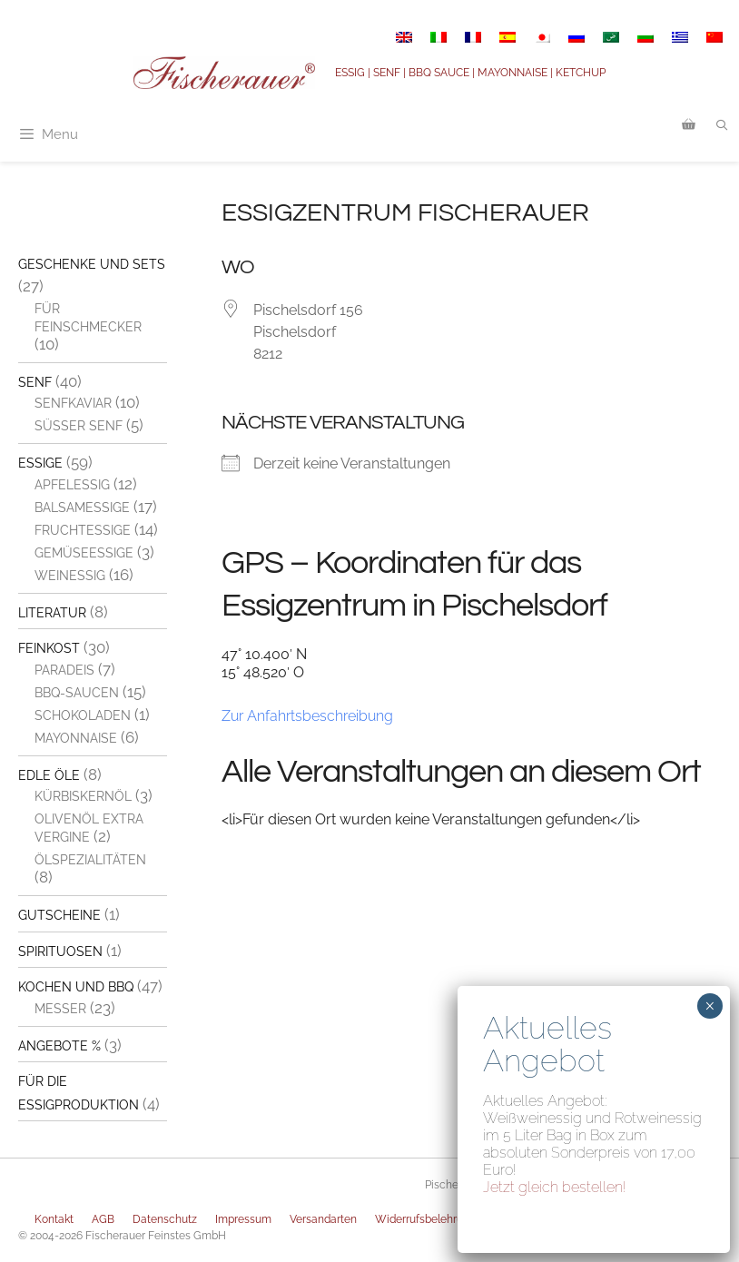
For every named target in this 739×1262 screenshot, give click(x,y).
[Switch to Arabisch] (611, 37)
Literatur (52, 613)
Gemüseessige (83, 553)
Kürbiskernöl (83, 796)
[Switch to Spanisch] (507, 37)
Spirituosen (60, 951)
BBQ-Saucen (76, 692)
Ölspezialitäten (90, 860)
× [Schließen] (709, 1006)
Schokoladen (82, 715)
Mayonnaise (75, 738)
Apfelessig (72, 485)
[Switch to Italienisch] (438, 37)
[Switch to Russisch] (576, 37)
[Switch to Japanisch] (542, 37)
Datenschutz (165, 1219)
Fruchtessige (82, 530)
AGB (103, 1219)
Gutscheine (59, 915)
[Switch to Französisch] (473, 37)
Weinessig (69, 575)
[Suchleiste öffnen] (722, 125)
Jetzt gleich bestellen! (554, 1187)
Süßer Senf (78, 426)
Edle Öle (49, 775)
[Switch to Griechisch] (680, 37)
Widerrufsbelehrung (425, 1219)
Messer (60, 1008)
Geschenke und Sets (91, 264)
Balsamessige (82, 507)
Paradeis (64, 670)
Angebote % (59, 1046)
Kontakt (54, 1219)
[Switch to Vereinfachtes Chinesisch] (714, 37)
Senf (35, 382)
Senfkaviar (73, 403)
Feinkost (49, 648)
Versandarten (323, 1219)
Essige (40, 463)
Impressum (243, 1219)
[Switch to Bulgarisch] (645, 37)
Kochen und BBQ (75, 987)
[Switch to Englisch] (404, 37)
